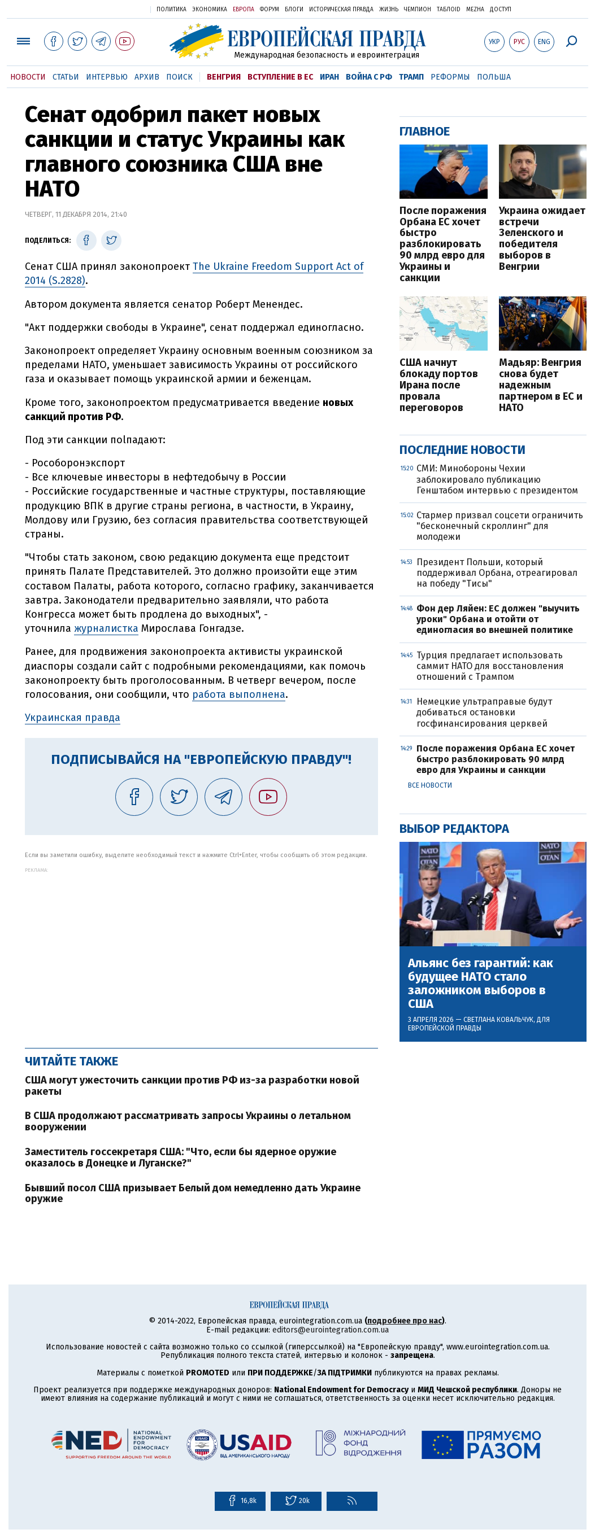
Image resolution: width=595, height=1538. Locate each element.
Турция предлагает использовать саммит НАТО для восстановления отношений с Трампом (490, 666)
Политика (171, 9)
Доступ (500, 9)
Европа (243, 9)
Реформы (450, 77)
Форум (269, 9)
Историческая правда (341, 9)
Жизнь (388, 9)
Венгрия (224, 77)
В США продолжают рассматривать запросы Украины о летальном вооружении (188, 1121)
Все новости (430, 785)
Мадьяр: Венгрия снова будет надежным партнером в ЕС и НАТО (541, 385)
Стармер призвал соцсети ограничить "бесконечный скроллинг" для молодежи (499, 526)
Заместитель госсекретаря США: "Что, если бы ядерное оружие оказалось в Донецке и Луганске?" (180, 1157)
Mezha (475, 9)
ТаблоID (449, 9)
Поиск (179, 77)
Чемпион (417, 9)
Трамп (411, 77)
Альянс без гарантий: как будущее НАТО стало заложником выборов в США (480, 983)
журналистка (106, 628)
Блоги (294, 9)
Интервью (107, 77)
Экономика (209, 9)
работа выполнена (238, 694)
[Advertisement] (201, 952)
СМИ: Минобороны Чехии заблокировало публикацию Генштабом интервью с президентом (497, 479)
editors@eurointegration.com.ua (330, 1330)
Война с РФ (369, 77)
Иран (329, 77)
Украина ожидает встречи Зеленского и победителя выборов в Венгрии (542, 239)
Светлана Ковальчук (498, 1020)
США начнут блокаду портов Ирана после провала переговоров (438, 385)
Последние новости (462, 449)
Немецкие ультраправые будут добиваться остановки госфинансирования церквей (484, 712)
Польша (494, 77)
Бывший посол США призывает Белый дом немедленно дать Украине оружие (193, 1193)
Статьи (66, 77)
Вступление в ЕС (280, 77)
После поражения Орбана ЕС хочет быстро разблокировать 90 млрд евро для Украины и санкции (443, 245)
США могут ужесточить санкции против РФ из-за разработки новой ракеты (192, 1086)
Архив (146, 77)
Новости (28, 77)
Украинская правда (114, 9)
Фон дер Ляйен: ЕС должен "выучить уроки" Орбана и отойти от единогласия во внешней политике (498, 619)
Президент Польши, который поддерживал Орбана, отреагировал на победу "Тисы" (496, 573)
